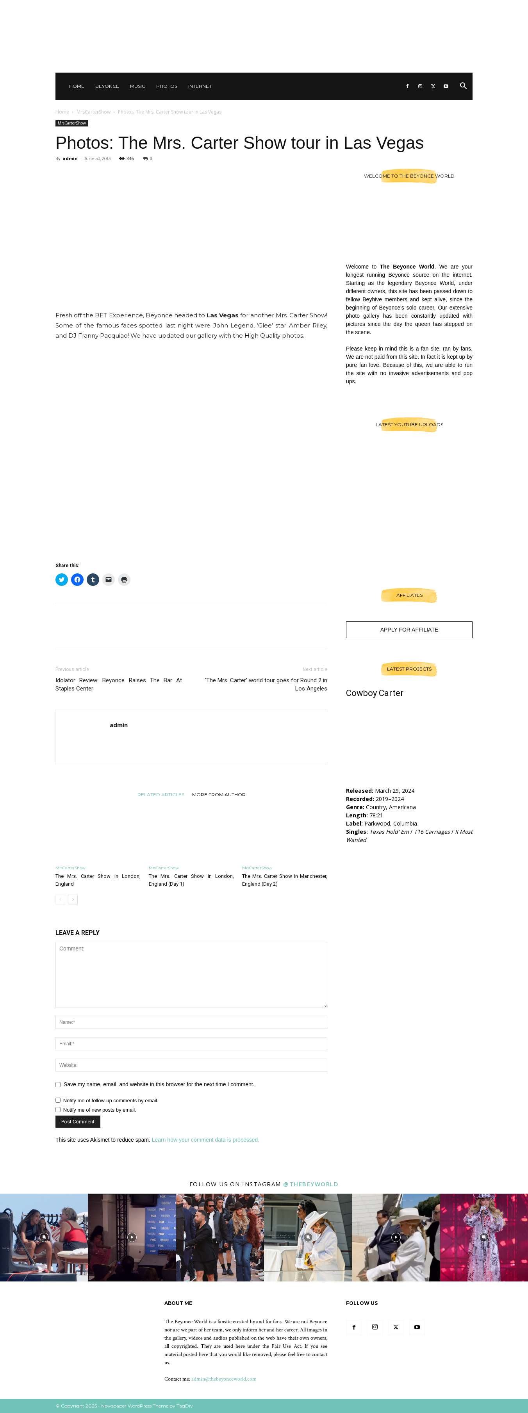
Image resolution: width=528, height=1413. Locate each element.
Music (137, 86)
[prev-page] (60, 899)
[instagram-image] (44, 1237)
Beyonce (107, 86)
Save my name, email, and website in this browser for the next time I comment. (159, 1084)
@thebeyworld (311, 1184)
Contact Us (373, 8)
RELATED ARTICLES (160, 794)
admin (70, 158)
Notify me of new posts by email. (99, 1110)
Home (76, 86)
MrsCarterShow (94, 112)
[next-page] (73, 899)
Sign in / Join (338, 8)
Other (402, 8)
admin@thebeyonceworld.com (224, 1379)
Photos (166, 86)
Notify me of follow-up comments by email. (111, 1100)
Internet (200, 86)
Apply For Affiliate (409, 629)
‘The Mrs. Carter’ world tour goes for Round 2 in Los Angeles (266, 684)
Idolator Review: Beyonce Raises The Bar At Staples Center (118, 684)
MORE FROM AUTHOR (219, 794)
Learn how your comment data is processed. (205, 1140)
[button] (463, 87)
